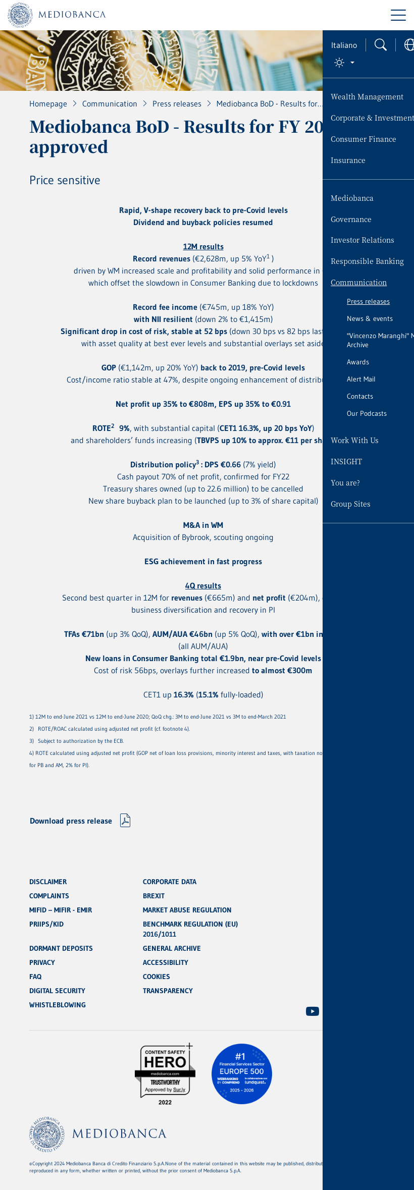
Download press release (71, 820)
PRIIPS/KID (46, 924)
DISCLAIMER (48, 881)
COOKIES (156, 976)
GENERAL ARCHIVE (172, 948)
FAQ (35, 976)
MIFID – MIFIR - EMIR (60, 909)
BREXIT (154, 895)
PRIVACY (42, 962)
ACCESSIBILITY (165, 962)
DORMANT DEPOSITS (61, 948)
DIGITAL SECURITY (57, 990)
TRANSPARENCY (168, 990)
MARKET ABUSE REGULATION (187, 909)
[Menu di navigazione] (398, 15)
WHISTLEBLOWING (57, 1004)
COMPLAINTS (49, 895)
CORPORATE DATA (169, 881)
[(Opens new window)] (312, 1011)
